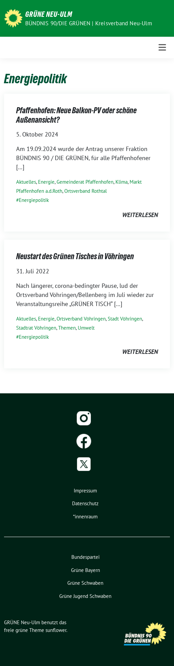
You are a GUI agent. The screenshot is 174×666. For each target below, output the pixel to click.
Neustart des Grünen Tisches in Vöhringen (75, 256)
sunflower (55, 630)
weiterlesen (140, 215)
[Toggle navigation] (162, 47)
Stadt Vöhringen (125, 318)
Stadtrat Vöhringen (36, 328)
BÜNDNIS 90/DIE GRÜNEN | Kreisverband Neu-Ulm (88, 23)
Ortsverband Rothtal (85, 191)
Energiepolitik (34, 200)
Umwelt (86, 328)
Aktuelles (26, 182)
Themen (67, 328)
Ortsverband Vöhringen (81, 318)
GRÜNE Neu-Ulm (48, 14)
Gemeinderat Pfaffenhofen (85, 182)
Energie (46, 182)
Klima (121, 182)
